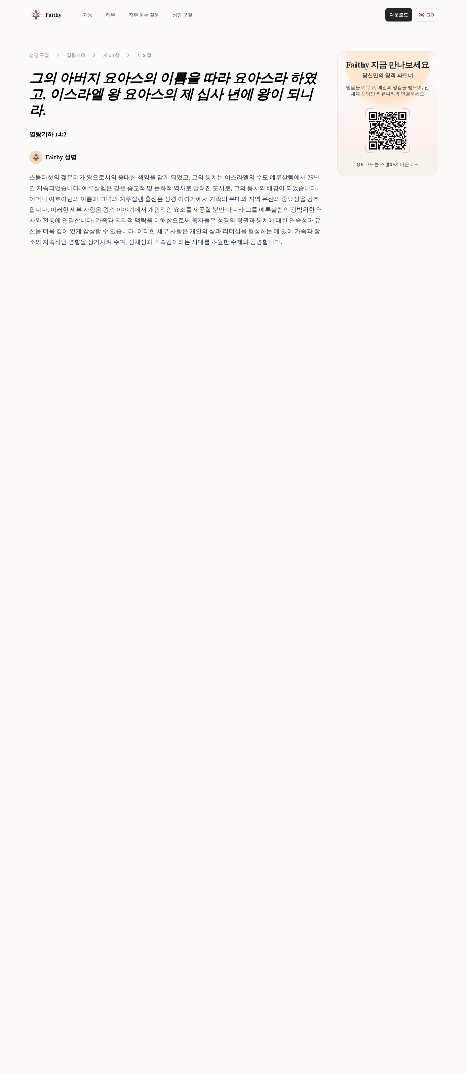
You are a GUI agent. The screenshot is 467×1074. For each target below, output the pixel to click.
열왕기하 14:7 (54, 382)
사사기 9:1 (120, 382)
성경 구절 (39, 55)
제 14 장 (111, 55)
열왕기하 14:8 (54, 395)
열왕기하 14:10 (55, 420)
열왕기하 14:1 (54, 308)
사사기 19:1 (121, 320)
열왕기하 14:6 (54, 370)
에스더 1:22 (121, 407)
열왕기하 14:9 (54, 407)
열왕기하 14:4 (54, 345)
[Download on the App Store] (209, 603)
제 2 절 (144, 55)
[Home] (45, 15)
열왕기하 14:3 (54, 333)
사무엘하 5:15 (124, 395)
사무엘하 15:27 (125, 308)
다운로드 (398, 14)
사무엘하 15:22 (125, 333)
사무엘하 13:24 (125, 420)
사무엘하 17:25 (125, 345)
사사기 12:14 (123, 370)
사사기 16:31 (123, 358)
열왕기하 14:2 (54, 320)
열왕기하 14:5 (54, 358)
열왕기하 (76, 55)
